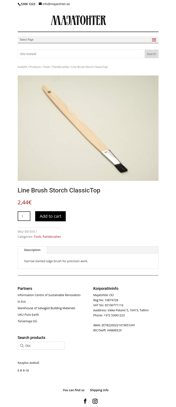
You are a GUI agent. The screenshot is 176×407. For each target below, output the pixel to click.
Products (35, 67)
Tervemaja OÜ (27, 321)
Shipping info (99, 390)
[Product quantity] (24, 216)
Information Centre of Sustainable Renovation (49, 295)
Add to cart (50, 216)
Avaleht (22, 67)
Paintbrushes (60, 67)
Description (32, 250)
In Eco (22, 302)
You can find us (74, 390)
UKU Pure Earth (28, 315)
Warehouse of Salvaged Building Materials (46, 308)
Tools (46, 67)
